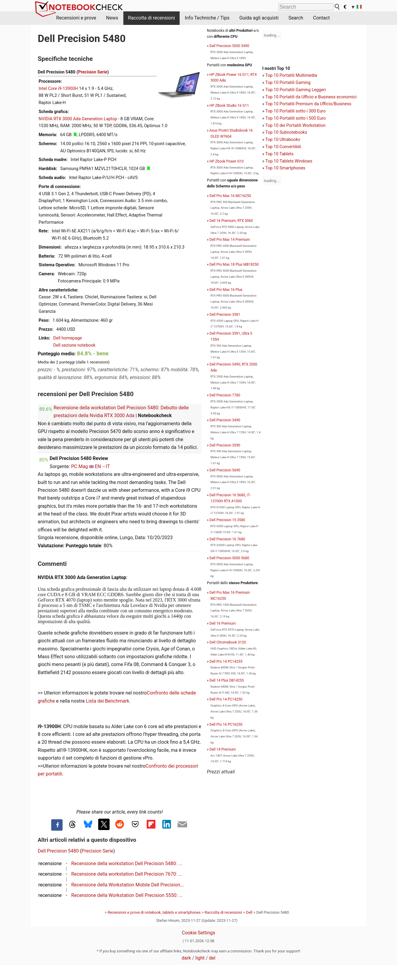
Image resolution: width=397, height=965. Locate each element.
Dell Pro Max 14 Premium (230, 240)
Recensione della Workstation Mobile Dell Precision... (127, 885)
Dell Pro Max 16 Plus (226, 290)
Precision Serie (92, 72)
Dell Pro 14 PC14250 (226, 699)
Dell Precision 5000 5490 (229, 46)
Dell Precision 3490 (225, 420)
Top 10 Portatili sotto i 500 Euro (295, 118)
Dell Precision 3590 (225, 445)
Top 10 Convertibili (283, 146)
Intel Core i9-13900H (58, 88)
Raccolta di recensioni (151, 18)
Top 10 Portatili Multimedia (291, 75)
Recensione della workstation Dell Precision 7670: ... (126, 874)
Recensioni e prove (76, 18)
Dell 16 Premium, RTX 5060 (231, 221)
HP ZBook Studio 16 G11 (229, 105)
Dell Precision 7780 (225, 395)
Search (295, 18)
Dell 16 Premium (223, 623)
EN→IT (102, 466)
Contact (321, 18)
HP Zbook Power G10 (227, 161)
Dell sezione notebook (74, 345)
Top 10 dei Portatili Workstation (295, 125)
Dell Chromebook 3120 (228, 642)
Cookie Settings (198, 933)
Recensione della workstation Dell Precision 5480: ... (126, 863)
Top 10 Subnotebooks (286, 132)
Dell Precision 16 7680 (227, 539)
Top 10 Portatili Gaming (287, 82)
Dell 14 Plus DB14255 (227, 680)
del (212, 958)
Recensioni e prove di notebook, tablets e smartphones (154, 912)
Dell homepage (67, 338)
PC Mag (79, 466)
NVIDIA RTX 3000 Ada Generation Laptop (78, 118)
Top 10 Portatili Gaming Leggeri (295, 89)
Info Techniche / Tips (207, 18)
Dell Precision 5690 (225, 470)
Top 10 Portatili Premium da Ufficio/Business (308, 103)
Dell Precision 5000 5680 (229, 558)
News (112, 18)
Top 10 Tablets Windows (288, 161)
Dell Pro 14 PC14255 (226, 661)
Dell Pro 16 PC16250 (226, 724)
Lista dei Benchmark (107, 701)
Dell (249, 912)
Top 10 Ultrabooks (282, 139)
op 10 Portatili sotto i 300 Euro (297, 111)
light (200, 958)
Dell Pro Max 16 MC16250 (230, 196)
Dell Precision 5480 (58, 851)
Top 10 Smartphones (285, 168)
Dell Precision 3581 (225, 314)
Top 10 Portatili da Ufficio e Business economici (311, 97)
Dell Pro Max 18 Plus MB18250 (234, 264)
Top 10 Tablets (279, 154)
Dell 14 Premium (223, 749)
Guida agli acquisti (258, 18)
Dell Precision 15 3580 (227, 520)
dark (186, 958)
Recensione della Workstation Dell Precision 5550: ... (127, 895)
